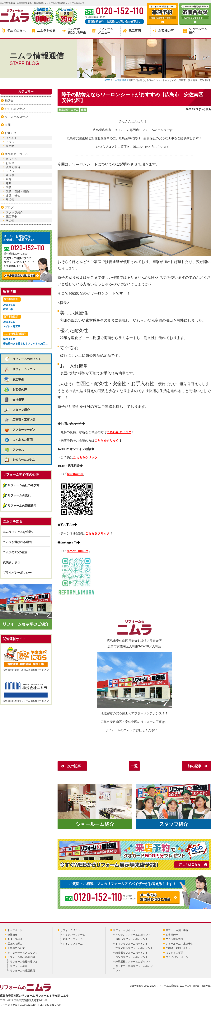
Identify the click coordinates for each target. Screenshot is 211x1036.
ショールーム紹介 (195, 30)
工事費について (16, 948)
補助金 (9, 100)
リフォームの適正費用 (22, 505)
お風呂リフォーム (73, 939)
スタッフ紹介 (14, 212)
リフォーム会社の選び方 (23, 485)
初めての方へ (14, 30)
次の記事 (74, 766)
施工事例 (132, 30)
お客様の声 (163, 30)
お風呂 (10, 163)
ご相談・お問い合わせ (178, 948)
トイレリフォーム (73, 943)
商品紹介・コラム (68, 109)
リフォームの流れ (19, 495)
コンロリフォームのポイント (131, 957)
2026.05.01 (26, 339)
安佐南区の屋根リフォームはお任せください (26, 690)
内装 (9, 187)
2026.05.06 (26, 304)
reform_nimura (77, 551)
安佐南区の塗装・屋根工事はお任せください (26, 659)
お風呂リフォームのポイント (131, 939)
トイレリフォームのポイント (131, 943)
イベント (11, 137)
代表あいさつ (11, 562)
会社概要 (14, 399)
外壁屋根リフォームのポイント (132, 961)
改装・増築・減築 (17, 191)
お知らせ (10, 132)
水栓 (9, 179)
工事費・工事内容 (19, 419)
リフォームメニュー (102, 30)
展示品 (10, 146)
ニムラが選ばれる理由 (74, 30)
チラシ (10, 141)
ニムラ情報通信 (174, 939)
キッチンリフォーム (74, 934)
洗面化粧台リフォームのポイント (134, 948)
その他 (10, 199)
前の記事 (194, 766)
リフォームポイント (124, 930)
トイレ (10, 171)
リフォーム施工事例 (177, 930)
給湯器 (10, 175)
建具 (83, 109)
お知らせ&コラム (19, 459)
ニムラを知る (43, 30)
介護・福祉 (13, 195)
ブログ (9, 207)
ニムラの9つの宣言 (15, 552)
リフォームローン (16, 116)
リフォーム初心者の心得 (21, 957)
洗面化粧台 (13, 167)
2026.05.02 (26, 322)
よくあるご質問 (18, 439)
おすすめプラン (15, 108)
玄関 (8, 124)
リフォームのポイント (22, 359)
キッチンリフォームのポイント (132, 934)
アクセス (14, 449)
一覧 (134, 766)
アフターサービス (19, 429)
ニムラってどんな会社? (18, 531)
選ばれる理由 (14, 943)
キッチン (11, 159)
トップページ (14, 930)
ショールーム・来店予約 (179, 943)
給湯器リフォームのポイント (131, 952)
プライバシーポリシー (17, 572)
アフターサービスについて (22, 952)
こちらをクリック (119, 432)
